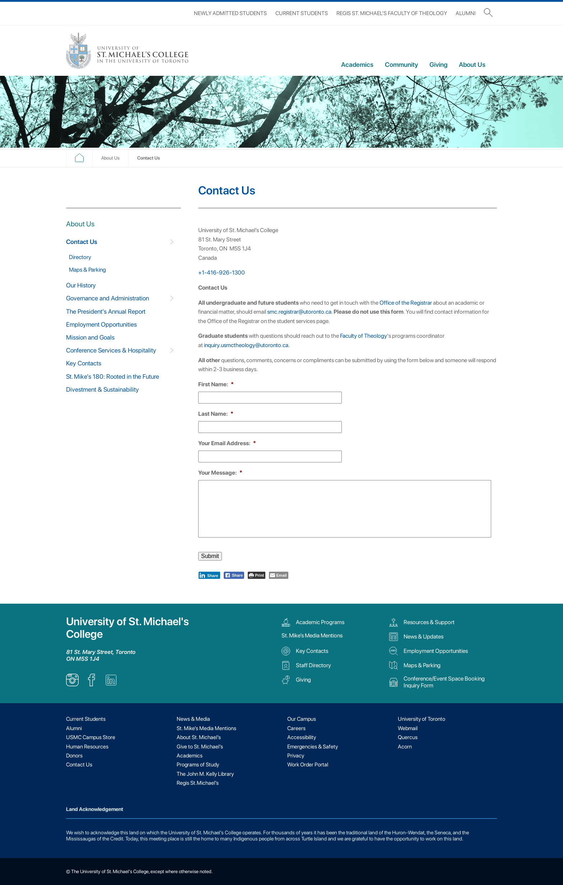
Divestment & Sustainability (102, 389)
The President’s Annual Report (105, 311)
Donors (74, 755)
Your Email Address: (227, 443)
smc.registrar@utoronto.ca (299, 311)
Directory (80, 257)
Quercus (408, 737)
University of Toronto (421, 719)
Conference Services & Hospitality (111, 350)
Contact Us (81, 241)
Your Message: (220, 472)
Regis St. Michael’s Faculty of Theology (391, 13)
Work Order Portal (307, 764)
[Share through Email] (278, 575)
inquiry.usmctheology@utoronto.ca (246, 345)
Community (401, 64)
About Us (472, 64)
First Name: (216, 384)
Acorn (405, 746)
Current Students (301, 13)
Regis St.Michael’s (198, 783)
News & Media (193, 719)
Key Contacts (83, 363)
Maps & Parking (87, 269)
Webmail (408, 728)
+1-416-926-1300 (221, 272)
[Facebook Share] (234, 575)
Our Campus (301, 719)
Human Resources (87, 746)
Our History (81, 285)
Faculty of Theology (363, 335)
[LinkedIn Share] (209, 575)
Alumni (465, 13)
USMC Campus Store (90, 737)
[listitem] (72, 684)
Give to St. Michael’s (200, 746)
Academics (357, 64)
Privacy (295, 755)
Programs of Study (198, 764)
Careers (296, 728)
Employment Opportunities (101, 324)
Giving (438, 64)
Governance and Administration (107, 298)
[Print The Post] (256, 575)
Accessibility (301, 737)
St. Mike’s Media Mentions (312, 635)
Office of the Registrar (406, 302)
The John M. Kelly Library (205, 774)
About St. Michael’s (199, 737)
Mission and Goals (90, 337)
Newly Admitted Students (230, 13)
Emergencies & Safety (312, 746)
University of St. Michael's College (127, 627)
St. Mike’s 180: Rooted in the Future (112, 376)
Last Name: (215, 413)
